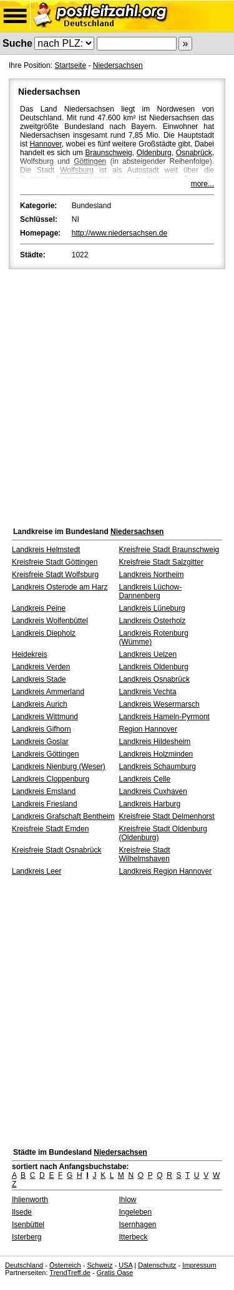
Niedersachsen (118, 65)
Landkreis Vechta (148, 691)
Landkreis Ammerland (48, 691)
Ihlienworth (30, 1199)
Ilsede (22, 1212)
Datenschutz (157, 1265)
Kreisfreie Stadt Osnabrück (56, 850)
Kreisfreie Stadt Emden (50, 828)
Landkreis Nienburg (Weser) (58, 766)
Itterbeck (133, 1237)
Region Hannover (148, 729)
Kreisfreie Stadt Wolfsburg (55, 574)
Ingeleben (135, 1212)
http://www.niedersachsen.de (119, 233)
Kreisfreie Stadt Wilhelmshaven (144, 854)
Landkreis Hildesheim (155, 741)
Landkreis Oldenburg (153, 666)
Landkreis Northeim (151, 574)
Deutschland (24, 1265)
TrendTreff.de (69, 1272)
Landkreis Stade (39, 679)
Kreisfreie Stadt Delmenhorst (167, 816)
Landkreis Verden (41, 666)
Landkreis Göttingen (45, 754)
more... (202, 183)
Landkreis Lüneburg (152, 608)
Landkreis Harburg (150, 804)
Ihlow (128, 1199)
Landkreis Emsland (44, 791)
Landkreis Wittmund (45, 716)
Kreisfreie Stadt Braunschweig (169, 549)
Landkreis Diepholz (44, 633)
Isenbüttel (28, 1224)
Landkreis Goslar (40, 741)
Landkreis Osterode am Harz (59, 587)
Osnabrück (194, 152)
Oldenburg (154, 152)
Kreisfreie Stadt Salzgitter (161, 562)
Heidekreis (29, 654)
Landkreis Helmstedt (46, 549)
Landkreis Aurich (39, 704)
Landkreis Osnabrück (154, 679)
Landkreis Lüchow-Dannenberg (150, 591)
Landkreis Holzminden (156, 754)
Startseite (70, 65)
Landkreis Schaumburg (157, 766)
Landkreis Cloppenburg (50, 779)
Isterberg (26, 1237)
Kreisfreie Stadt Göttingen (54, 562)
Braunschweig (108, 152)
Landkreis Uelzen (148, 654)
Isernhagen (138, 1224)
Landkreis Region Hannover (165, 871)
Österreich (65, 1265)
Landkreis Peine (39, 608)
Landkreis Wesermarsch (159, 704)
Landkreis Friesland (44, 804)
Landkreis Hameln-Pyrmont (164, 716)
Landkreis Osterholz (152, 620)
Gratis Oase (115, 1272)
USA (125, 1265)
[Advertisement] (117, 395)
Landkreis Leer (36, 871)
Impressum (199, 1265)
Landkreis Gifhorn (41, 729)
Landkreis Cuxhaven (153, 791)
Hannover (45, 144)
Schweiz (99, 1265)
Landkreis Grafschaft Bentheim (63, 816)
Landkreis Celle (145, 779)
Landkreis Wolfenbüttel (50, 620)
